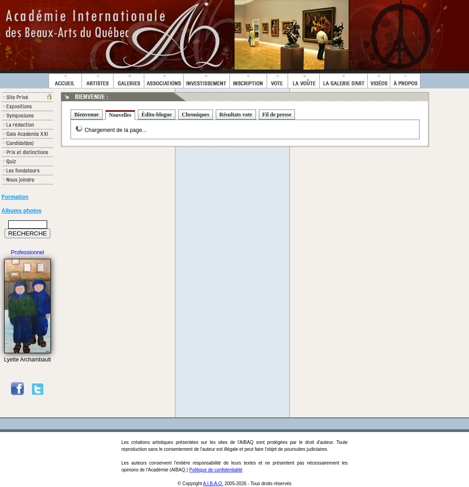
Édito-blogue (157, 114)
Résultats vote (235, 114)
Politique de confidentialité (215, 469)
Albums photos (21, 211)
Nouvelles (120, 115)
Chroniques (195, 114)
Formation (14, 197)
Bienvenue (86, 114)
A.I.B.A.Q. (213, 483)
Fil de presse (277, 114)
